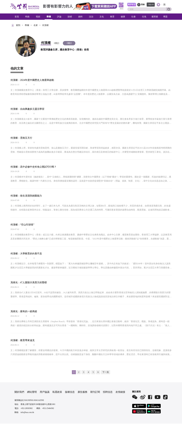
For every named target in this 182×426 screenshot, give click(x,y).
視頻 (38, 16)
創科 (80, 16)
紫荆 (18, 25)
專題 (165, 16)
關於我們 (19, 392)
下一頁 (105, 372)
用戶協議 (44, 392)
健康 (123, 16)
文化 (102, 16)
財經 (70, 16)
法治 (91, 16)
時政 (27, 16)
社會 (133, 16)
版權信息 (70, 392)
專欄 (48, 16)
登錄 (143, 4)
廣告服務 (82, 392)
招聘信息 (108, 392)
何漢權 (45, 25)
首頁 (17, 16)
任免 (144, 16)
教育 (112, 16)
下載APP (151, 5)
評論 (59, 16)
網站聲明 (32, 392)
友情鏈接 (120, 392)
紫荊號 (155, 16)
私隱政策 (57, 392)
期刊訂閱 (95, 392)
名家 (35, 25)
